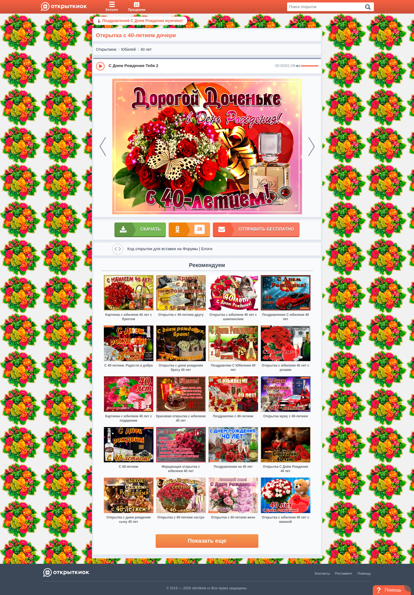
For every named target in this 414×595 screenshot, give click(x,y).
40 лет (146, 49)
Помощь (364, 573)
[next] (311, 146)
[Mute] (298, 66)
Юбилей (128, 49)
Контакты (322, 573)
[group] (207, 66)
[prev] (103, 146)
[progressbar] (309, 66)
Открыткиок (106, 49)
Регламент (343, 573)
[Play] (100, 66)
